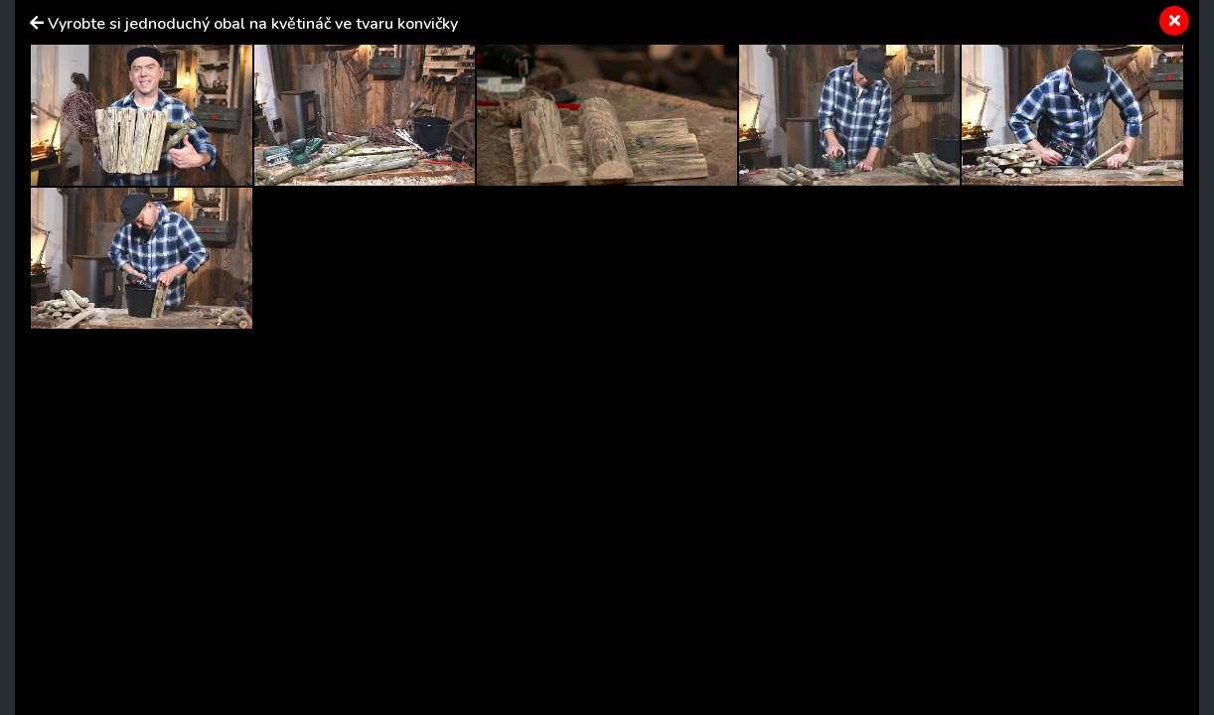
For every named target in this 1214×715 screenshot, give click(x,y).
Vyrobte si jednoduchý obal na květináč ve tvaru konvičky (253, 24)
